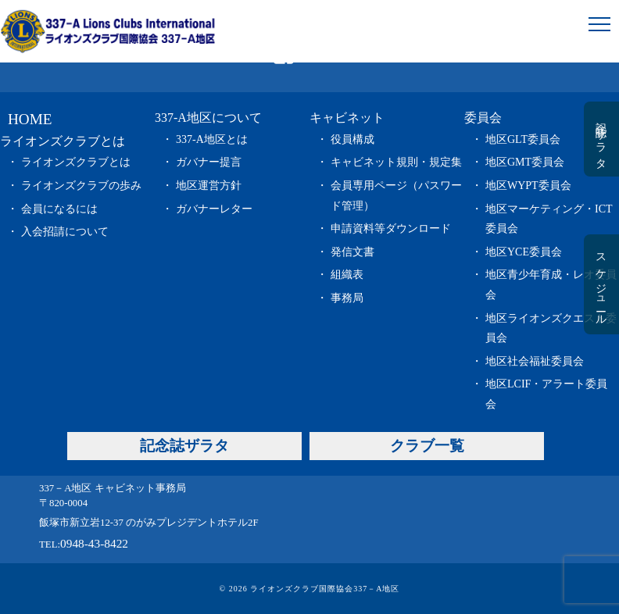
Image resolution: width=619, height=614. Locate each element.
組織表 (347, 274)
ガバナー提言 (209, 162)
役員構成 (352, 139)
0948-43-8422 (94, 543)
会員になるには (59, 209)
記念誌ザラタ (600, 139)
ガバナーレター (214, 209)
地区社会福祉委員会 (534, 361)
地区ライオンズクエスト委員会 (551, 328)
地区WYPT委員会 (528, 185)
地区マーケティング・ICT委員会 (549, 219)
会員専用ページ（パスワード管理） (396, 196)
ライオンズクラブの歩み (81, 185)
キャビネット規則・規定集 (396, 162)
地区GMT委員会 (524, 162)
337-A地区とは (212, 139)
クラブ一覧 (427, 445)
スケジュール (600, 284)
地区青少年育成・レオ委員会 (551, 285)
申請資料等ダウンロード (391, 228)
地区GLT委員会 (522, 139)
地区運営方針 (209, 185)
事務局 (347, 298)
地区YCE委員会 (523, 252)
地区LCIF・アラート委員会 (546, 394)
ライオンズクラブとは (76, 162)
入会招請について (65, 231)
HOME (30, 119)
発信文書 (352, 252)
